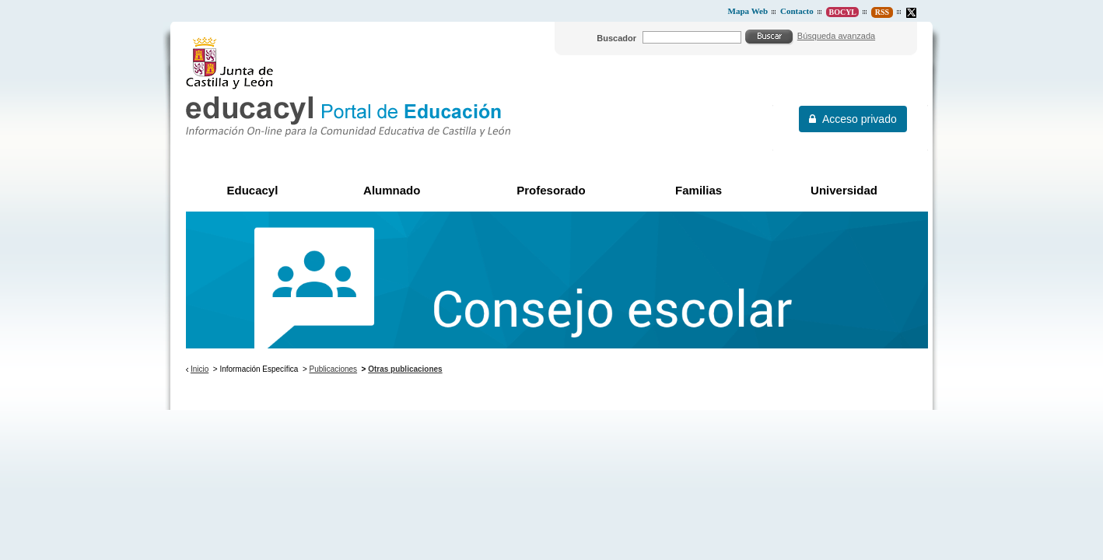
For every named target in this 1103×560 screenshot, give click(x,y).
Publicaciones (334, 369)
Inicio (199, 369)
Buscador (616, 38)
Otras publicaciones (405, 369)
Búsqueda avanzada (836, 35)
